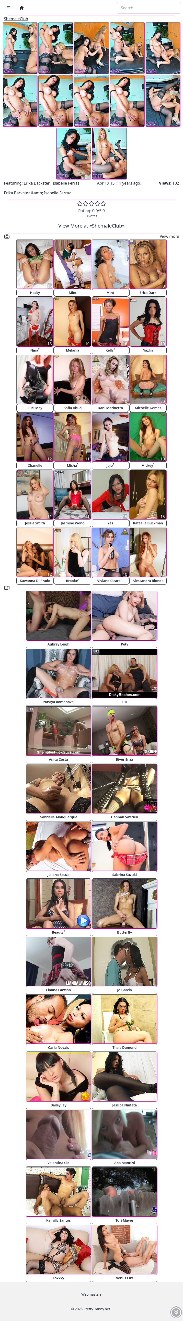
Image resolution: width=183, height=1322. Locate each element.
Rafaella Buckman (148, 523)
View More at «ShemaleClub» (91, 225)
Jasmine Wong (73, 523)
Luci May (35, 408)
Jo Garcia (124, 990)
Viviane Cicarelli (110, 580)
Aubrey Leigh (58, 644)
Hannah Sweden (124, 817)
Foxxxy (58, 1278)
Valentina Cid (58, 1162)
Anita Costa (58, 759)
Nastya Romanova (58, 701)
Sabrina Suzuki (124, 874)
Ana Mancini (124, 1162)
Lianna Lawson (58, 990)
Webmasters (91, 1294)
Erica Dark (147, 292)
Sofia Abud (72, 408)
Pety (124, 644)
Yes (110, 523)
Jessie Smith (35, 523)
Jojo (110, 465)
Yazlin (148, 350)
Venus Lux (124, 1278)
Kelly (110, 350)
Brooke (73, 580)
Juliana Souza (58, 874)
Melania (72, 350)
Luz (124, 701)
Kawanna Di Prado (35, 580)
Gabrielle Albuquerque (58, 817)
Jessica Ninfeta (124, 1105)
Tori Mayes (124, 1220)
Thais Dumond (125, 1047)
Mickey (148, 465)
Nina (35, 350)
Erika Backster (37, 183)
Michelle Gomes (148, 408)
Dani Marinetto (110, 408)
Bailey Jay (59, 1105)
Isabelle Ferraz (66, 183)
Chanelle (35, 465)
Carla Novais (58, 1047)
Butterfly (124, 932)
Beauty (58, 932)
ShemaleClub (16, 18)
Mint (73, 292)
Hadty (35, 292)
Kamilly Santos (58, 1220)
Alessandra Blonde (148, 580)
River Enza (124, 759)
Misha (72, 465)
